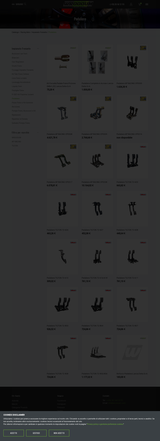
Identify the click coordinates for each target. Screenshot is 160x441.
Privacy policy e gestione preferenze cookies (105, 424)
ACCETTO (13, 433)
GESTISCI (36, 433)
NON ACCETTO (59, 433)
